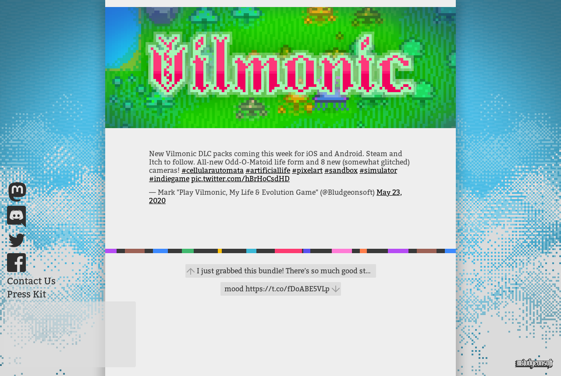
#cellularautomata (212, 170)
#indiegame (169, 179)
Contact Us (31, 281)
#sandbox (341, 170)
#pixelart (307, 170)
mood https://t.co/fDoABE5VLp (277, 289)
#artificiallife (267, 170)
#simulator (378, 170)
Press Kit (26, 294)
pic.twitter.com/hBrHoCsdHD (240, 179)
